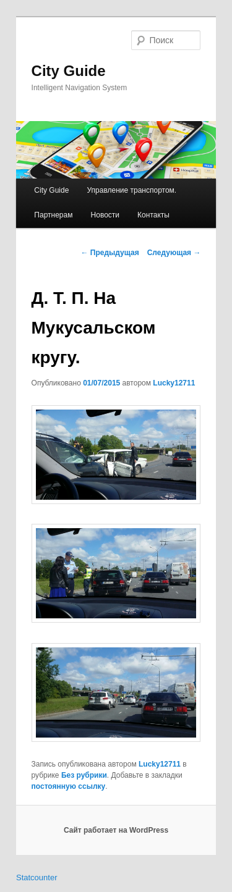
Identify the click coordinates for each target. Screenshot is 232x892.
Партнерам (53, 215)
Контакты (153, 215)
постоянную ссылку (69, 786)
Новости (105, 215)
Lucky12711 (174, 383)
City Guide (69, 70)
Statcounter (37, 877)
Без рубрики (84, 775)
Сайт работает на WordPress (116, 830)
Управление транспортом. (131, 190)
